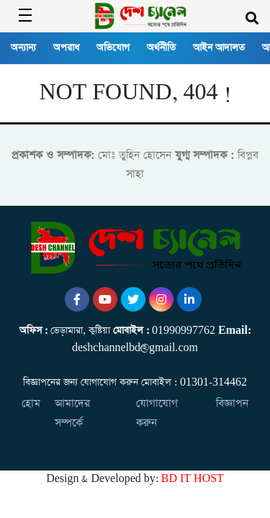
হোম (31, 403)
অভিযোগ (113, 48)
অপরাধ (66, 48)
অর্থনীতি (161, 48)
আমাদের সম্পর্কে (72, 413)
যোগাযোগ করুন (157, 413)
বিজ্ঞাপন (232, 403)
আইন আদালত (219, 48)
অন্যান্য (23, 48)
